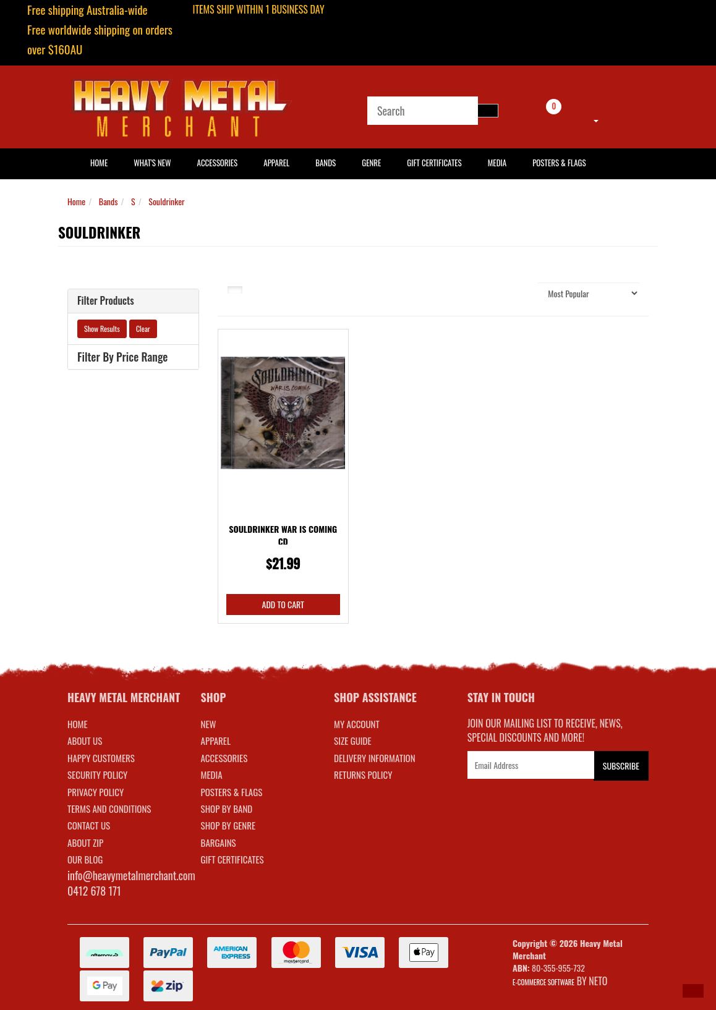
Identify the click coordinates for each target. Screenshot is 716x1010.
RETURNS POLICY (363, 774)
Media (497, 162)
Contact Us (88, 825)
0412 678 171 (94, 891)
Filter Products (105, 301)
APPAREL (216, 740)
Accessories (217, 162)
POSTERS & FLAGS (232, 792)
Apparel (276, 162)
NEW (208, 724)
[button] (693, 991)
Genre (371, 162)
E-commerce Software (543, 982)
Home (76, 201)
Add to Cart (283, 604)
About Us (84, 740)
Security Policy (97, 774)
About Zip (85, 842)
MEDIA (212, 774)
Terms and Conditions (109, 808)
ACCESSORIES (224, 758)
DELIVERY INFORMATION (375, 758)
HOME (99, 162)
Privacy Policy (95, 792)
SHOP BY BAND (227, 808)
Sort (521, 292)
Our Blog (85, 859)
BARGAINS (218, 842)
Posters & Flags (559, 162)
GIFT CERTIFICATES (232, 859)
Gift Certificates (434, 162)
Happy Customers (101, 758)
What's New (152, 162)
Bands (325, 162)
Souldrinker (166, 201)
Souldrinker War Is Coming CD (283, 535)
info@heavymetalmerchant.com (131, 875)
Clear (143, 328)
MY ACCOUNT (357, 724)
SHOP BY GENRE (228, 825)
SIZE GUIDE (353, 740)
